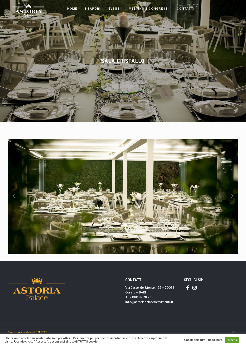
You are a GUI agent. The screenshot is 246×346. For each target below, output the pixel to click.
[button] (14, 196)
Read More (215, 340)
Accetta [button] (232, 340)
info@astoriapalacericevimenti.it (149, 302)
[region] (123, 196)
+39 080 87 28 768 (139, 297)
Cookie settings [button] (194, 340)
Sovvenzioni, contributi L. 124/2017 (27, 332)
